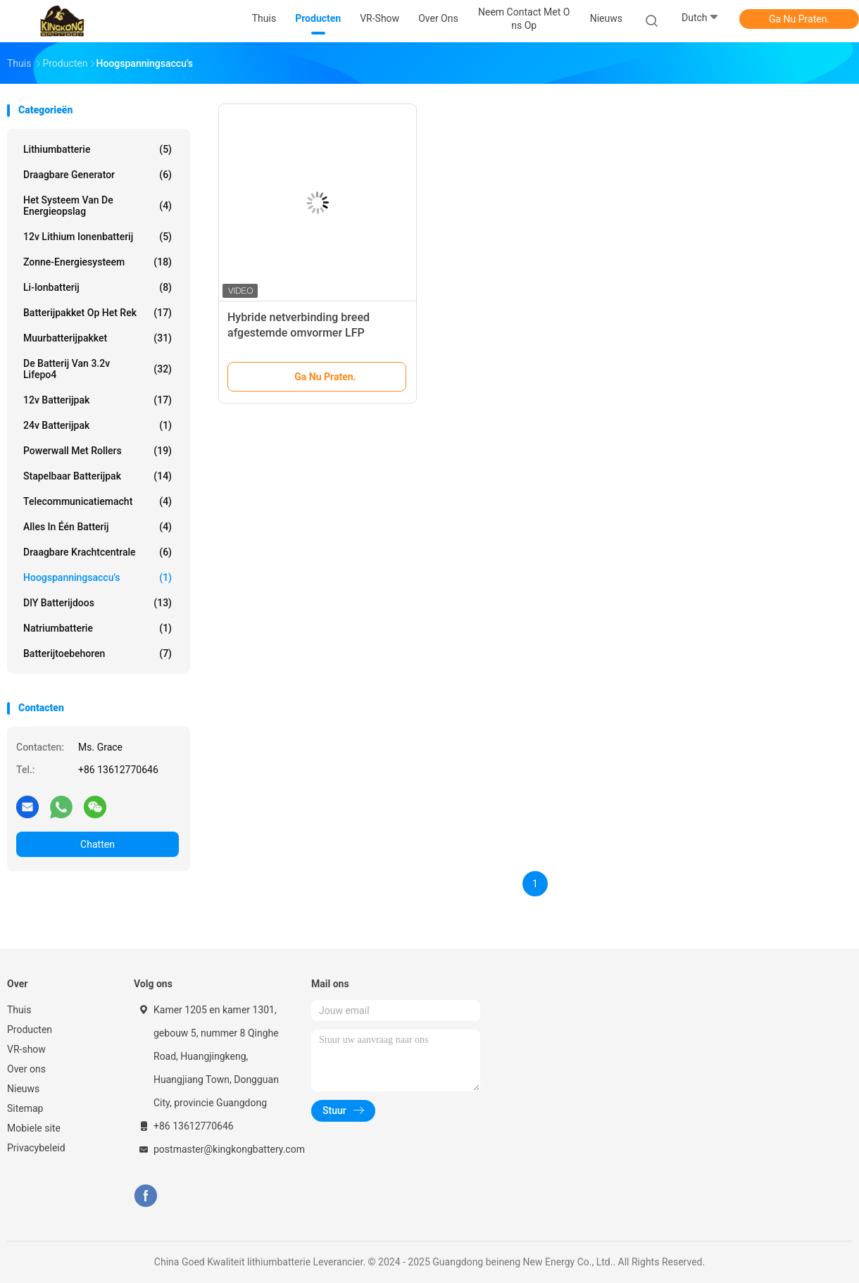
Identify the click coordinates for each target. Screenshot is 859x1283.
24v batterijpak (97, 425)
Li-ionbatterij (97, 287)
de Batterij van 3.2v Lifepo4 (97, 369)
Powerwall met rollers (97, 451)
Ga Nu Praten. (799, 19)
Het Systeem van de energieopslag (97, 205)
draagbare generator (97, 175)
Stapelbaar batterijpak (97, 476)
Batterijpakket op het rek (97, 313)
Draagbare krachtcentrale (97, 552)
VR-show (26, 1049)
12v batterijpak (97, 400)
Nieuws (23, 1088)
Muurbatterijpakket (97, 338)
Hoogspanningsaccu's (97, 577)
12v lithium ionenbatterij (97, 237)
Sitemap (25, 1108)
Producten (29, 1029)
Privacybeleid (36, 1147)
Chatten (97, 844)
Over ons (26, 1069)
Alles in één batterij (97, 527)
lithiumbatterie (97, 149)
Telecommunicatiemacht (97, 501)
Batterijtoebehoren (97, 653)
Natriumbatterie (97, 628)
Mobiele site (34, 1128)
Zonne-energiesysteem (97, 262)
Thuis (19, 1009)
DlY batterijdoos (97, 603)
